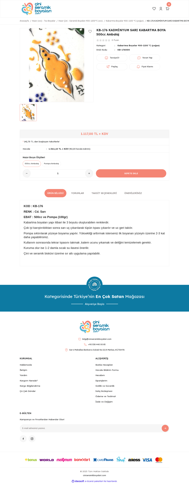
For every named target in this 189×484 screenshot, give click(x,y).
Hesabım (100, 375)
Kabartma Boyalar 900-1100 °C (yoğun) (140, 45)
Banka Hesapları (104, 365)
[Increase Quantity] (89, 174)
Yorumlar (77, 193)
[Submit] (165, 428)
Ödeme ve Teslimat (105, 397)
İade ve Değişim (104, 402)
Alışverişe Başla (94, 304)
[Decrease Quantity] (27, 174)
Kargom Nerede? (29, 381)
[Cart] (167, 9)
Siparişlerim (101, 381)
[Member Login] (161, 9)
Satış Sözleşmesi (103, 391)
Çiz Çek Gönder (28, 391)
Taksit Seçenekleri (104, 193)
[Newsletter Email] (94, 429)
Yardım (23, 375)
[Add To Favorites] (90, 31)
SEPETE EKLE (131, 173)
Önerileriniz (133, 193)
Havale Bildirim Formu (107, 370)
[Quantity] (58, 174)
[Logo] (36, 8)
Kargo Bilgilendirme (30, 386)
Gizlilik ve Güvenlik (104, 386)
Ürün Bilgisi (55, 193)
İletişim (23, 370)
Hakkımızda (26, 365)
